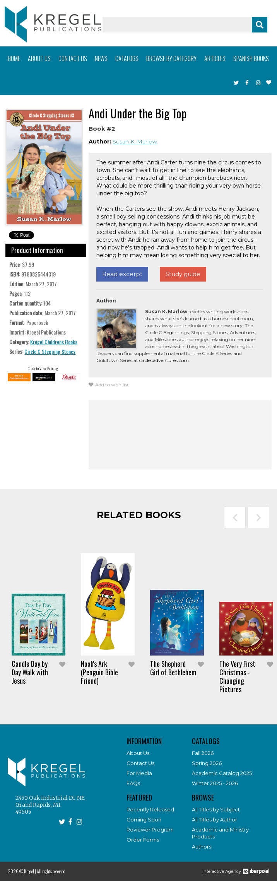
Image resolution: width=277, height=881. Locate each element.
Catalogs (126, 58)
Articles (215, 58)
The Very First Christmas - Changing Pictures (237, 676)
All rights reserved (51, 871)
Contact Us (140, 763)
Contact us (72, 58)
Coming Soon (144, 819)
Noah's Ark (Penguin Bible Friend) (99, 672)
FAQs (133, 783)
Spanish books (251, 58)
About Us (138, 753)
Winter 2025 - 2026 (215, 783)
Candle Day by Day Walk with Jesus (30, 672)
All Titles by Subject (216, 809)
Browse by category (171, 58)
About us (39, 58)
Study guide (183, 274)
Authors (201, 846)
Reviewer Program (150, 829)
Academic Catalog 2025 (222, 773)
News (101, 58)
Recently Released (150, 809)
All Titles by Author (214, 819)
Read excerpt (122, 274)
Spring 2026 (207, 763)
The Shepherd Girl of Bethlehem (173, 667)
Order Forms (143, 840)
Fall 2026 (203, 753)
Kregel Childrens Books (53, 342)
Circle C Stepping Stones (49, 351)
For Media (139, 773)
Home (14, 58)
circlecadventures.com (164, 360)
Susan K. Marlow (135, 141)
